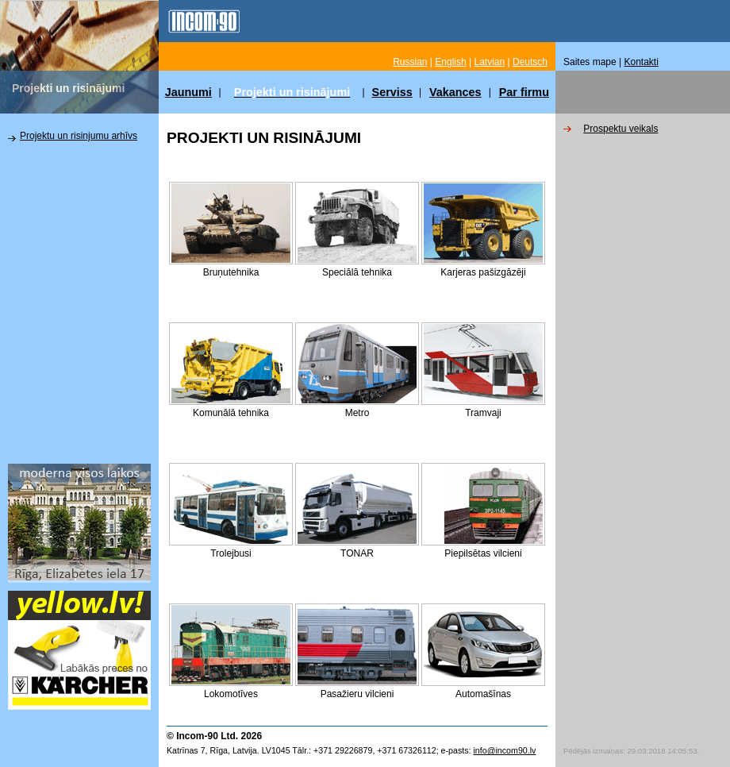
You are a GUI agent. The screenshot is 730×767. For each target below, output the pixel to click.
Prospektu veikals (620, 128)
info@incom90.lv (504, 750)
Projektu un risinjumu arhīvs (78, 135)
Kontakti (641, 61)
